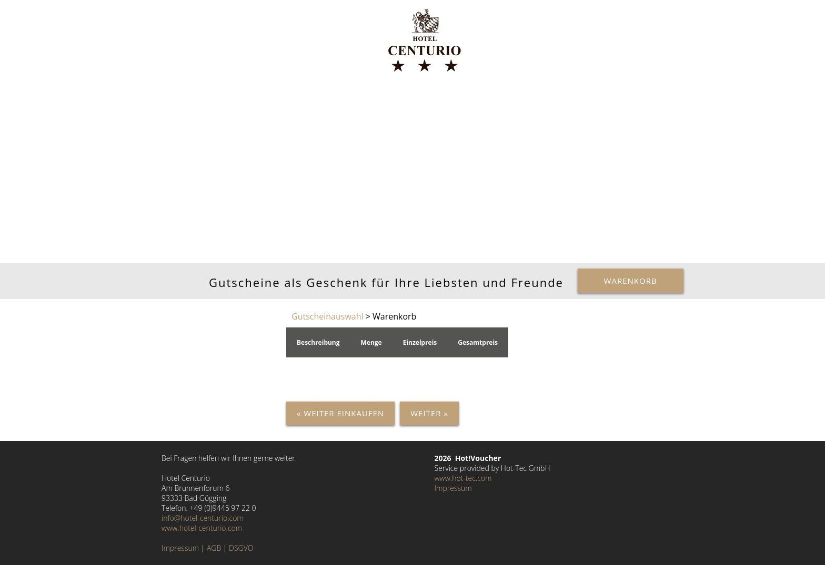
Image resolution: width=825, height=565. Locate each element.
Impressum (180, 548)
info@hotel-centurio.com (203, 518)
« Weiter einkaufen (340, 413)
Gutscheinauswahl (327, 316)
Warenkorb (630, 280)
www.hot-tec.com (463, 478)
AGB (214, 548)
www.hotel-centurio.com (202, 528)
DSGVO (241, 548)
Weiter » (429, 413)
